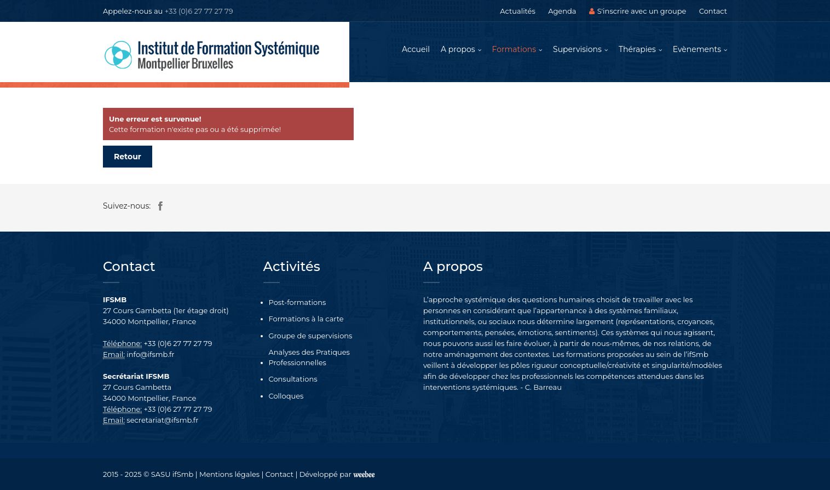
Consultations (293, 378)
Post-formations (297, 302)
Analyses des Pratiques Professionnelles (309, 357)
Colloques (286, 395)
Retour (127, 157)
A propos (458, 49)
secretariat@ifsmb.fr (162, 420)
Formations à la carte (306, 318)
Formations (514, 49)
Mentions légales (229, 474)
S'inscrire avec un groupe (638, 11)
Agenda (562, 11)
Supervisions (577, 49)
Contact (713, 11)
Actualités (517, 11)
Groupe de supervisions (311, 335)
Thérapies (637, 49)
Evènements (697, 49)
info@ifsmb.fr (150, 354)
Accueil (416, 49)
